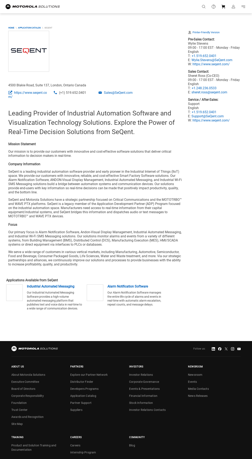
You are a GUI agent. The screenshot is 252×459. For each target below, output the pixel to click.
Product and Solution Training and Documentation (33, 447)
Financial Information (143, 395)
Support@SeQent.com (207, 116)
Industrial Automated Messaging (50, 286)
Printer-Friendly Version (206, 32)
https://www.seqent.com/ (211, 64)
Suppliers (76, 409)
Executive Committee (25, 381)
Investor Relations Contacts (147, 409)
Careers (75, 445)
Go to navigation (243, 7)
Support (214, 7)
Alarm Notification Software (127, 286)
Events (192, 381)
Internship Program (83, 452)
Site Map (17, 424)
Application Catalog (29, 28)
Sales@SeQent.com (118, 93)
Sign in (233, 7)
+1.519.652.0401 (204, 56)
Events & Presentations (144, 388)
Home (11, 28)
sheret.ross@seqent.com (209, 92)
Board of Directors (23, 388)
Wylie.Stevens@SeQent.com (211, 60)
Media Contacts (198, 388)
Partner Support (81, 402)
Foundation (19, 402)
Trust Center (19, 409)
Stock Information (141, 402)
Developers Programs (84, 388)
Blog (132, 445)
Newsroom (195, 374)
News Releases (198, 395)
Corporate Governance (144, 381)
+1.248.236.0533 (204, 88)
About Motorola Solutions (28, 374)
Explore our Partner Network (89, 374)
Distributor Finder (81, 381)
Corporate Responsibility (27, 395)
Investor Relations (141, 374)
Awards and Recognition (27, 417)
